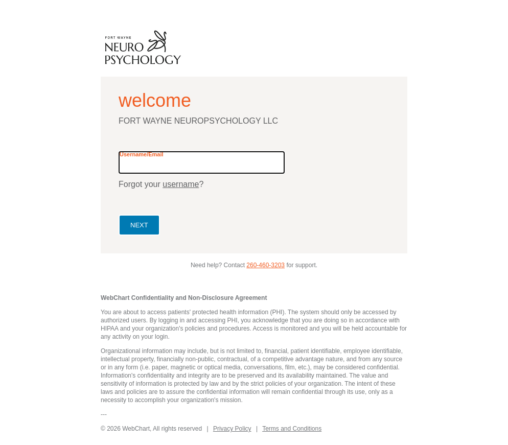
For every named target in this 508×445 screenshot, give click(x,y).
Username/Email (142, 154)
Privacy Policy (232, 428)
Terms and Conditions (291, 428)
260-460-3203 (265, 265)
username (181, 184)
